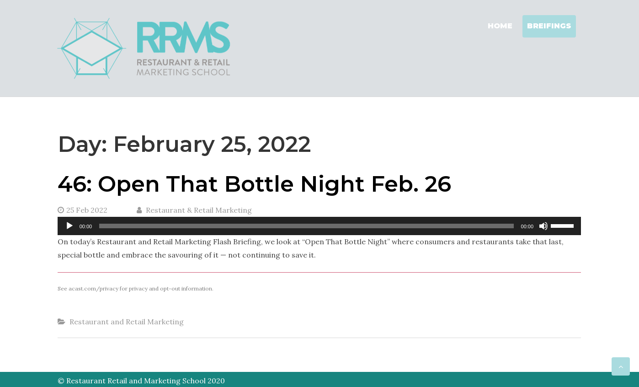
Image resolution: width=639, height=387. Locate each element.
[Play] (69, 226)
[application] (319, 226)
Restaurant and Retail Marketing (126, 321)
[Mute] (543, 226)
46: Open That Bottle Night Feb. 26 (254, 184)
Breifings (549, 26)
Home (500, 26)
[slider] (306, 226)
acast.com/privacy (93, 288)
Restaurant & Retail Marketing (194, 210)
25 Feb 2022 (82, 210)
